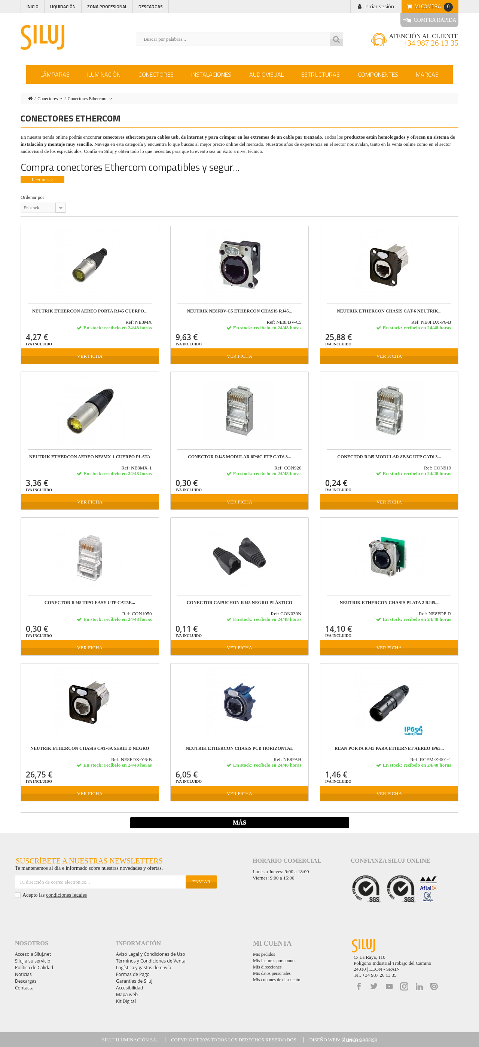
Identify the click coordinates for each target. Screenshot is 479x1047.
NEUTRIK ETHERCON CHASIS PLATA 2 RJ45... (389, 602)
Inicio (33, 6)
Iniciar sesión (379, 6)
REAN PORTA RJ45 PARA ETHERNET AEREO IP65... (389, 748)
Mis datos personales (272, 973)
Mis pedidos (264, 954)
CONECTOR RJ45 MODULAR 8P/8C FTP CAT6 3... (239, 457)
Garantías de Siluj (134, 981)
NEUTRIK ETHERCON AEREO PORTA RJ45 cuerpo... (89, 311)
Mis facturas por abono (274, 960)
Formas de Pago (133, 974)
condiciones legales (66, 895)
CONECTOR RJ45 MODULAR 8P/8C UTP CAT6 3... (389, 457)
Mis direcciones (267, 967)
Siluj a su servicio (33, 961)
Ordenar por (32, 197)
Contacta (24, 988)
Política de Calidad (34, 967)
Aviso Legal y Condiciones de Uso (150, 954)
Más (239, 822)
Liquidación (63, 6)
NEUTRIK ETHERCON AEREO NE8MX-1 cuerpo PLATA (89, 457)
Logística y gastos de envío (143, 967)
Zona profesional (107, 6)
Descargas (150, 6)
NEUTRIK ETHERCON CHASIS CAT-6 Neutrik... (389, 311)
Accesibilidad (129, 988)
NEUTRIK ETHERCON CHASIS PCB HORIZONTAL (239, 748)
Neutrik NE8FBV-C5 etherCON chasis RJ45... (239, 311)
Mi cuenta (272, 943)
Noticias (23, 974)
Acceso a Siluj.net (33, 954)
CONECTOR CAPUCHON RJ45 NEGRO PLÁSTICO (239, 602)
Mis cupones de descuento (276, 979)
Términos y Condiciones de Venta (151, 961)
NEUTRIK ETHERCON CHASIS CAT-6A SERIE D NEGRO (89, 748)
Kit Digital (126, 1001)
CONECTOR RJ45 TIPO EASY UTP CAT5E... (90, 602)
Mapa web (127, 994)
